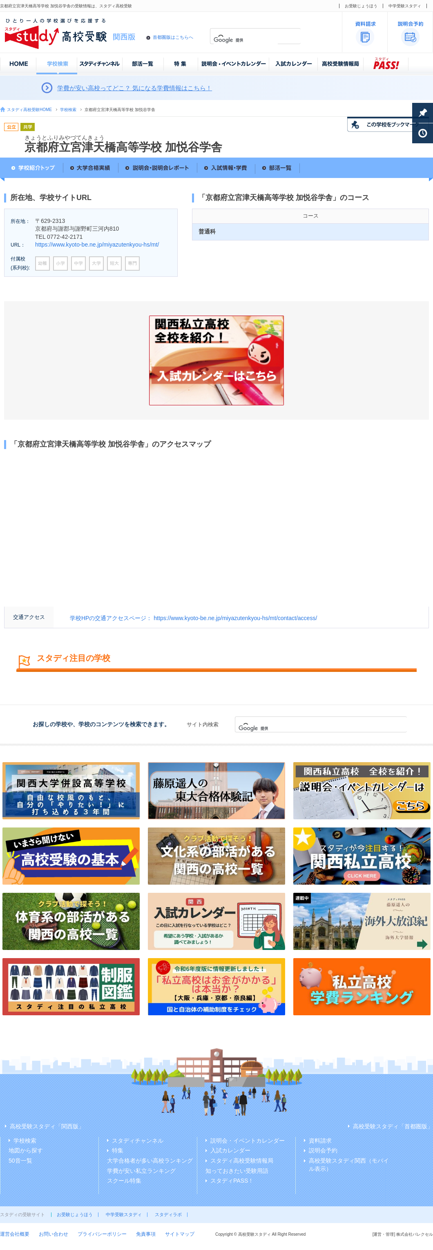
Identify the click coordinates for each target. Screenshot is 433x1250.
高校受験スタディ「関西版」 (47, 1126)
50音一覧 (20, 1160)
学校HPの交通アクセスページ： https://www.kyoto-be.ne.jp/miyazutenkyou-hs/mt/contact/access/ (193, 618)
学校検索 (68, 109)
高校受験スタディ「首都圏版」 (393, 1126)
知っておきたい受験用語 (236, 1171)
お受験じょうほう (361, 6)
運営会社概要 (14, 1234)
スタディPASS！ (232, 1180)
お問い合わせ (53, 1234)
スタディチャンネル (137, 1140)
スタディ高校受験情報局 (241, 1160)
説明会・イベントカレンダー (247, 1140)
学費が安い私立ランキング (141, 1171)
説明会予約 (323, 1150)
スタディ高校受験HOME (29, 109)
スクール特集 (124, 1180)
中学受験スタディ (404, 6)
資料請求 (320, 1140)
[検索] (246, 40)
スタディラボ (168, 1214)
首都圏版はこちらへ (173, 37)
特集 (117, 1150)
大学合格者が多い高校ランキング (150, 1160)
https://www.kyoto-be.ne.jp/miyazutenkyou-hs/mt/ (97, 244)
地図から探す (26, 1150)
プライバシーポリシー (102, 1234)
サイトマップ (179, 1234)
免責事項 (146, 1234)
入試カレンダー (230, 1150)
